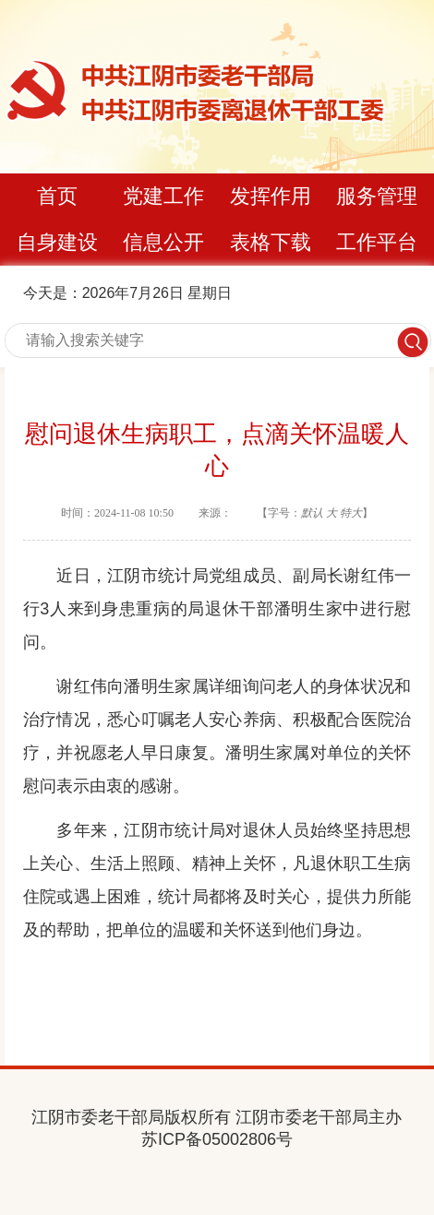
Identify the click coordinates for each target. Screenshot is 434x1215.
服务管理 (376, 196)
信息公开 (163, 242)
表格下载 (270, 242)
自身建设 (57, 242)
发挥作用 (270, 196)
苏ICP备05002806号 (217, 1139)
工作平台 (376, 242)
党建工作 (163, 196)
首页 (57, 196)
